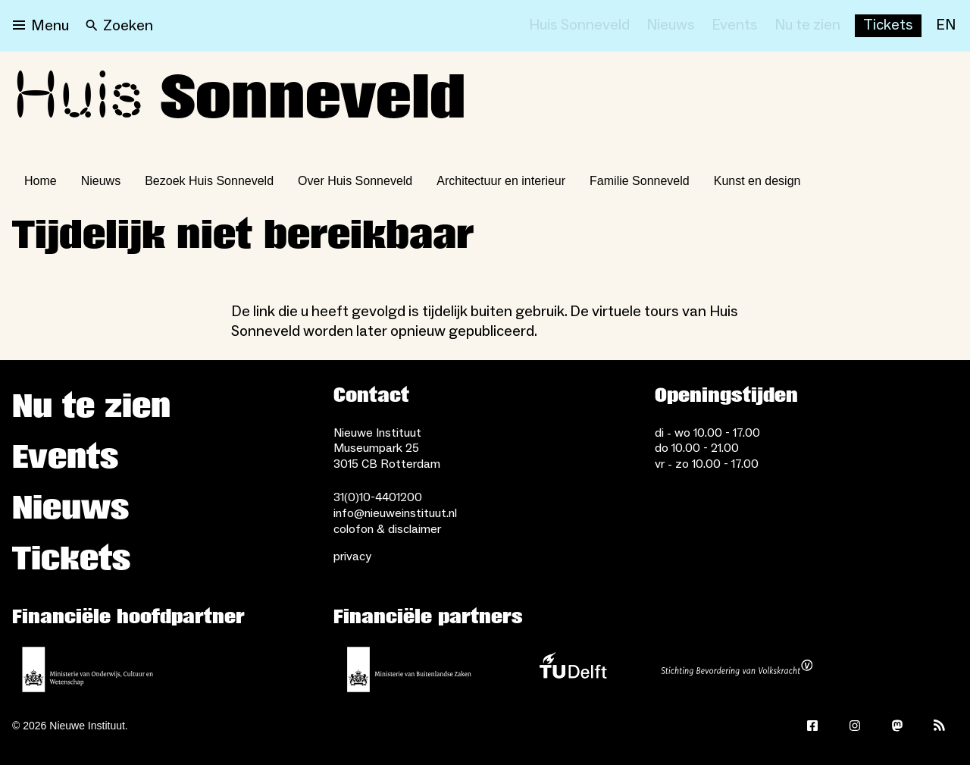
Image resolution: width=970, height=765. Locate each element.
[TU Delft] (573, 669)
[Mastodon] (897, 726)
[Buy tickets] (888, 25)
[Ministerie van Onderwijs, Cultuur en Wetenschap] (88, 669)
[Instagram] (855, 726)
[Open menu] (41, 26)
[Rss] (940, 726)
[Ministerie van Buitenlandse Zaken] (409, 669)
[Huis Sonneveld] (579, 25)
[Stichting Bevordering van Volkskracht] (736, 669)
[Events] (734, 25)
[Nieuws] (670, 25)
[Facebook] (812, 726)
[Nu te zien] (807, 25)
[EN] (946, 25)
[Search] (119, 26)
